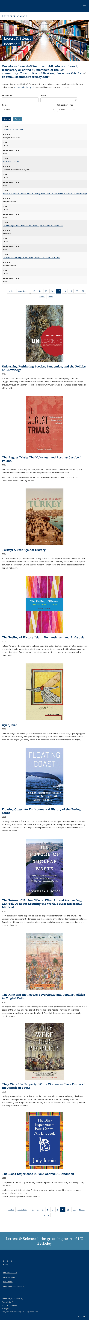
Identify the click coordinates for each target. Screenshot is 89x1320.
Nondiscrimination (9, 1305)
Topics (5, 104)
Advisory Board (9, 1277)
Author (43, 95)
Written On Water (11, 161)
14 (41, 292)
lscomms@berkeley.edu (31, 77)
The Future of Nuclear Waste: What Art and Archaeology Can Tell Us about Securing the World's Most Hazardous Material (42, 903)
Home (5, 1265)
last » (52, 297)
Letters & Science (14, 16)
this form (78, 73)
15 (47, 292)
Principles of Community (13, 1286)
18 (65, 292)
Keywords (7, 95)
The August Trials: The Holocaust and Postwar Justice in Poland (42, 459)
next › (43, 297)
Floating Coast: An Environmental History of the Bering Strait (41, 811)
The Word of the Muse (13, 129)
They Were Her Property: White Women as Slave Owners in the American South (44, 1085)
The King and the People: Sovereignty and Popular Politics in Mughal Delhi (43, 996)
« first (12, 292)
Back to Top (82, 1316)
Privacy (5, 1308)
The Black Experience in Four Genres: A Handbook (38, 1174)
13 (35, 292)
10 (69, 1210)
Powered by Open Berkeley (13, 1299)
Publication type (65, 104)
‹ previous (23, 292)
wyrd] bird (9, 725)
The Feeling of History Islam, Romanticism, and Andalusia (43, 637)
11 (75, 1210)
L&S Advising (9, 1282)
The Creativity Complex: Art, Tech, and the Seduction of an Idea (31, 257)
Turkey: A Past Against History (24, 550)
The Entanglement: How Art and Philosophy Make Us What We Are (33, 225)
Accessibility (7, 1302)
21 (84, 292)
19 (72, 292)
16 (53, 292)
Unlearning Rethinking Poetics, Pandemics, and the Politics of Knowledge (44, 368)
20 (78, 292)
